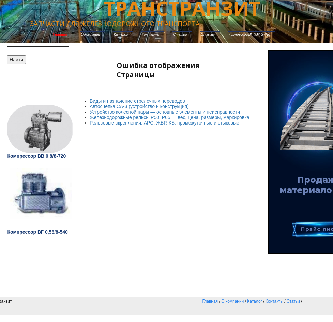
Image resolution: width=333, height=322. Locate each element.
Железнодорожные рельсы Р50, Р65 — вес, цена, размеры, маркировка (169, 117)
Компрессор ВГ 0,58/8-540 (249, 35)
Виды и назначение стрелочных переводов (137, 101)
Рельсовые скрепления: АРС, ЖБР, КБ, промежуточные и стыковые (164, 123)
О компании (90, 35)
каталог (121, 35)
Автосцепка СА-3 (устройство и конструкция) (139, 106)
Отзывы (208, 35)
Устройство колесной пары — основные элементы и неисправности (165, 112)
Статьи (180, 35)
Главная (60, 35)
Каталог (254, 301)
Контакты (150, 35)
